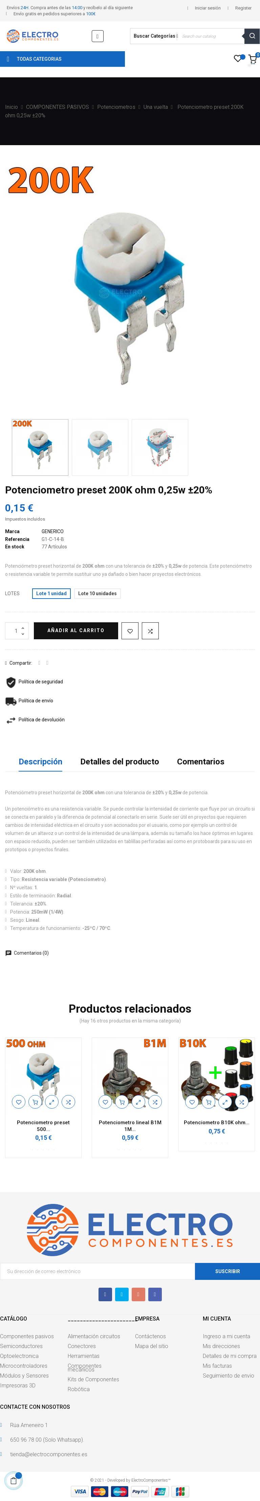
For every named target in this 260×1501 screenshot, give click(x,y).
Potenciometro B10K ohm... (217, 1122)
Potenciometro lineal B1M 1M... (130, 1125)
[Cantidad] (17, 630)
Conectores (82, 1346)
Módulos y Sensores (24, 1375)
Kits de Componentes (93, 1379)
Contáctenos (150, 1336)
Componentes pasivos (27, 1336)
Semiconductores (21, 1346)
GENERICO (53, 531)
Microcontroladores (23, 1366)
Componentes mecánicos (85, 1368)
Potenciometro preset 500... (43, 1125)
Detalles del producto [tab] (119, 761)
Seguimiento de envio (228, 1375)
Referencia (17, 539)
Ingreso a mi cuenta (226, 1336)
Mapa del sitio (151, 1346)
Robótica (79, 1389)
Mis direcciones (221, 1346)
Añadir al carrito (76, 630)
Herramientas (84, 1356)
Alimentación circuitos (94, 1336)
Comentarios (200, 761)
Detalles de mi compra (230, 1356)
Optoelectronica (19, 1356)
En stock (14, 546)
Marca (12, 531)
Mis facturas (217, 1366)
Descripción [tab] (40, 761)
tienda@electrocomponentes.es (48, 1454)
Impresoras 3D (18, 1385)
